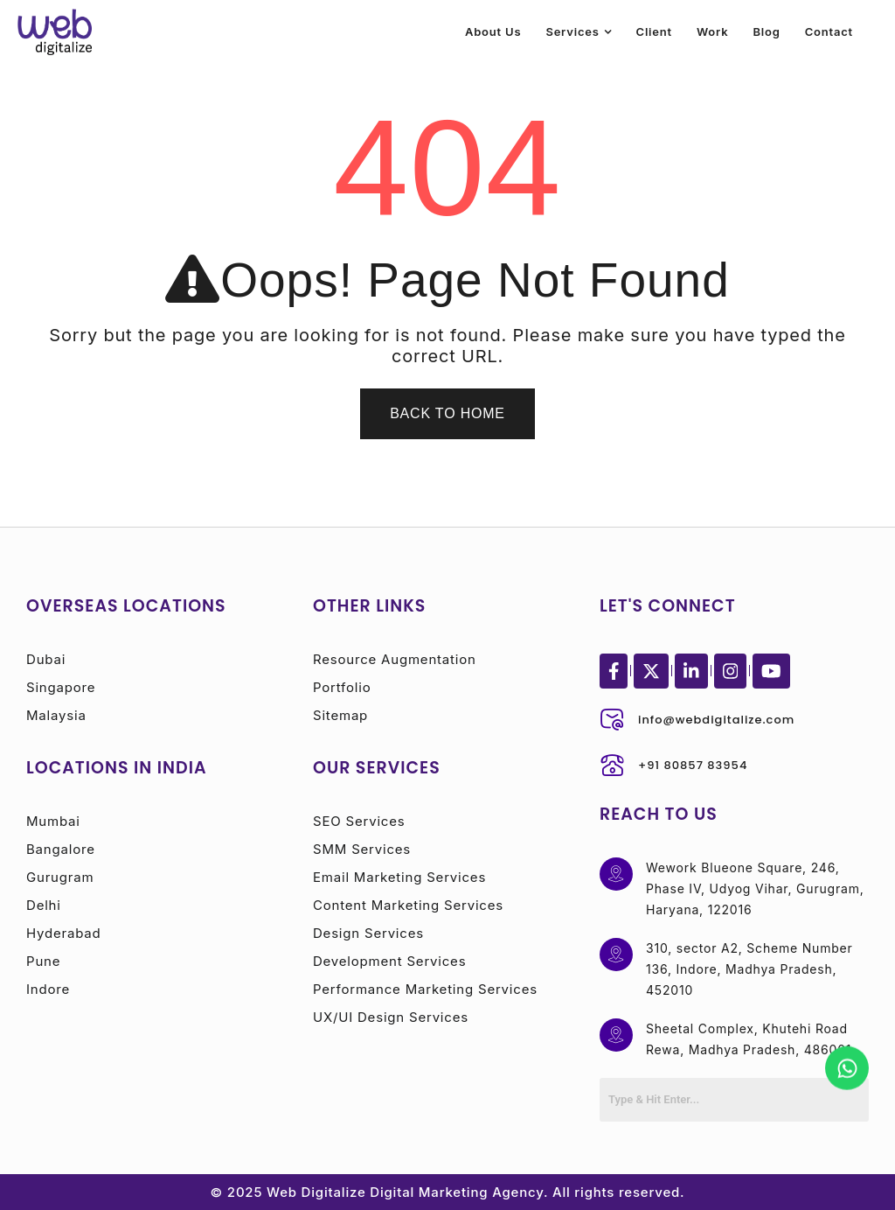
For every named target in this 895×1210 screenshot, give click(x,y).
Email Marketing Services (399, 877)
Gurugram (60, 877)
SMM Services (362, 849)
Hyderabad (63, 933)
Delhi (43, 905)
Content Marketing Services (408, 905)
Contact (829, 31)
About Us (493, 31)
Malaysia (56, 715)
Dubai (46, 659)
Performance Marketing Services (425, 989)
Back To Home (447, 413)
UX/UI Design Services (390, 1017)
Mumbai (53, 821)
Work (713, 31)
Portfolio (342, 687)
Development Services (389, 961)
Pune (43, 961)
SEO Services (359, 821)
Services (572, 31)
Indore (48, 989)
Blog (766, 31)
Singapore (60, 687)
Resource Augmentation (394, 659)
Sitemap (340, 715)
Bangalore (60, 849)
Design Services (368, 933)
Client (654, 31)
